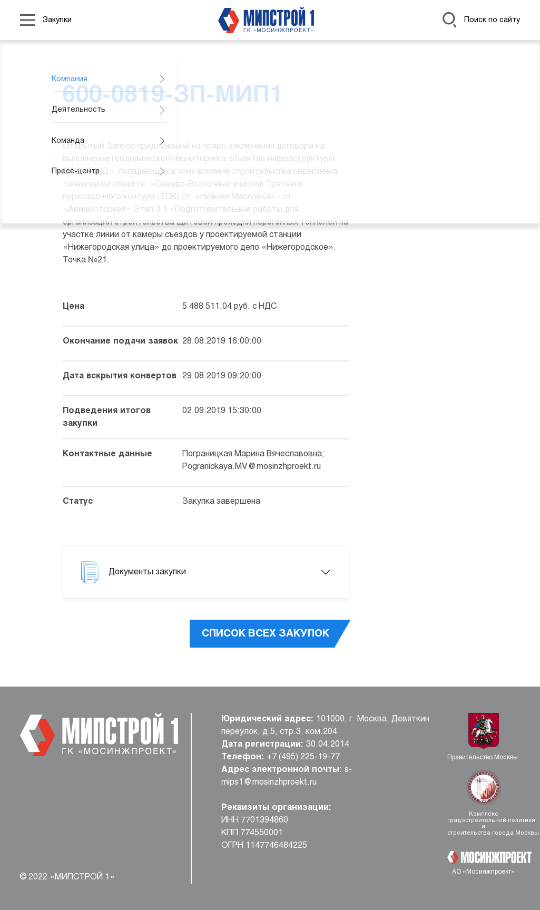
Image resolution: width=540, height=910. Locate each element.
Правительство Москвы (483, 758)
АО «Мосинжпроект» (483, 872)
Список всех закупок (265, 634)
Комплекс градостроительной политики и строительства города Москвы (483, 823)
